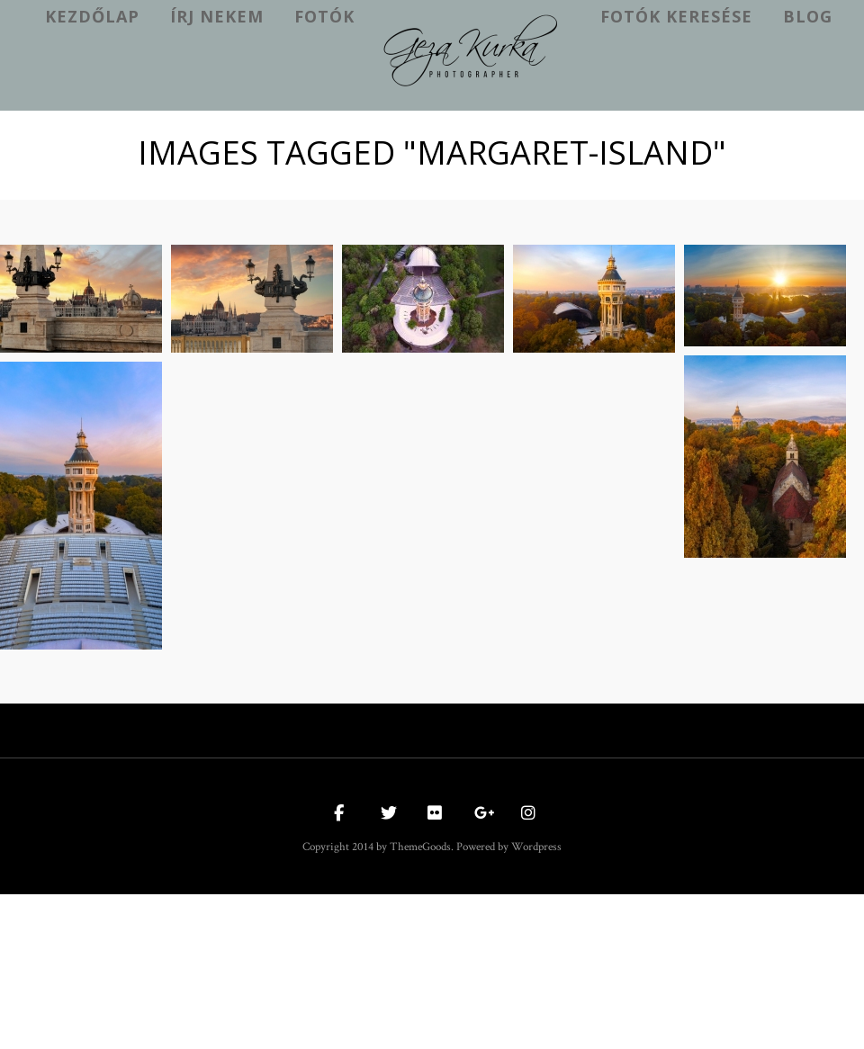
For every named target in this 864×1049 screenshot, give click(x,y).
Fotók (324, 16)
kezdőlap (92, 16)
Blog (807, 16)
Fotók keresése (676, 16)
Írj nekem (217, 16)
